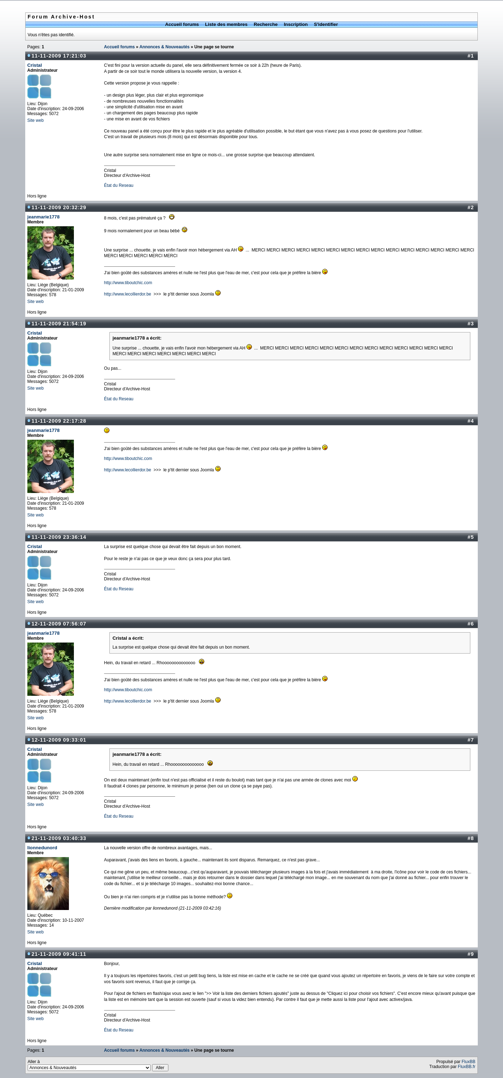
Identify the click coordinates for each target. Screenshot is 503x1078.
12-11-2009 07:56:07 (59, 624)
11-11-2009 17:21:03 (59, 56)
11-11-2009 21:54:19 (59, 323)
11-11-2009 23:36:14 (59, 537)
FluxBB (469, 1061)
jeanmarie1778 (43, 217)
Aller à (98, 1065)
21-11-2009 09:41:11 (59, 954)
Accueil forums (182, 24)
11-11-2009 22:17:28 (59, 421)
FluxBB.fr (466, 1066)
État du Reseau (119, 185)
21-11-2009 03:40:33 (59, 838)
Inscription (296, 24)
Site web (35, 120)
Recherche (265, 24)
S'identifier (326, 24)
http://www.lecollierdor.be (127, 294)
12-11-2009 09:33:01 (59, 740)
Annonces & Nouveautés (164, 46)
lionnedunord (42, 847)
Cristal (34, 65)
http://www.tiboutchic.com (128, 282)
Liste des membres (226, 24)
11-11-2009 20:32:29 (59, 207)
